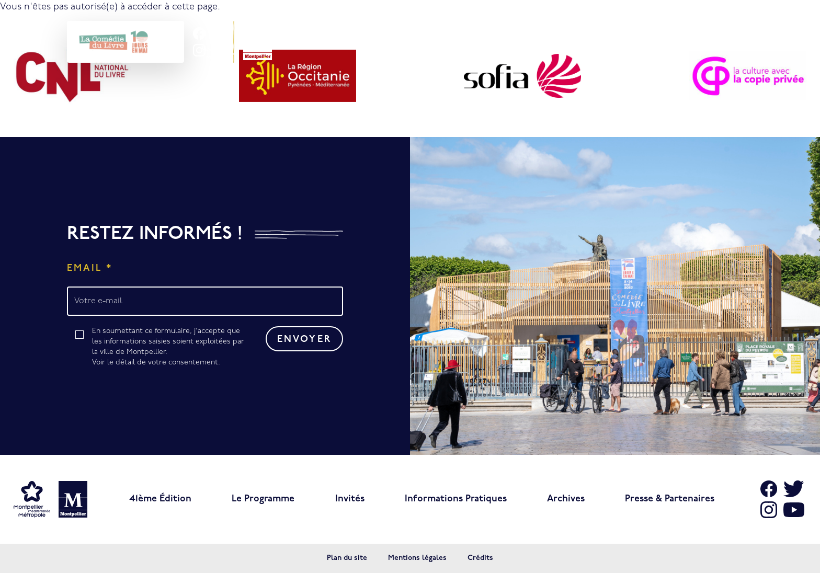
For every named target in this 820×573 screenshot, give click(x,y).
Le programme (263, 499)
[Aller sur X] (793, 488)
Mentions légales (417, 558)
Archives (566, 499)
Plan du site (347, 558)
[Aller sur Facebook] (199, 33)
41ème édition (160, 499)
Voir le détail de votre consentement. (156, 362)
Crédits (480, 558)
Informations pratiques (456, 499)
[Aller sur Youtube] (793, 509)
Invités (350, 499)
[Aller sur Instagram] (199, 50)
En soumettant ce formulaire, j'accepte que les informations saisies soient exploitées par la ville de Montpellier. (171, 347)
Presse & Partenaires (669, 499)
